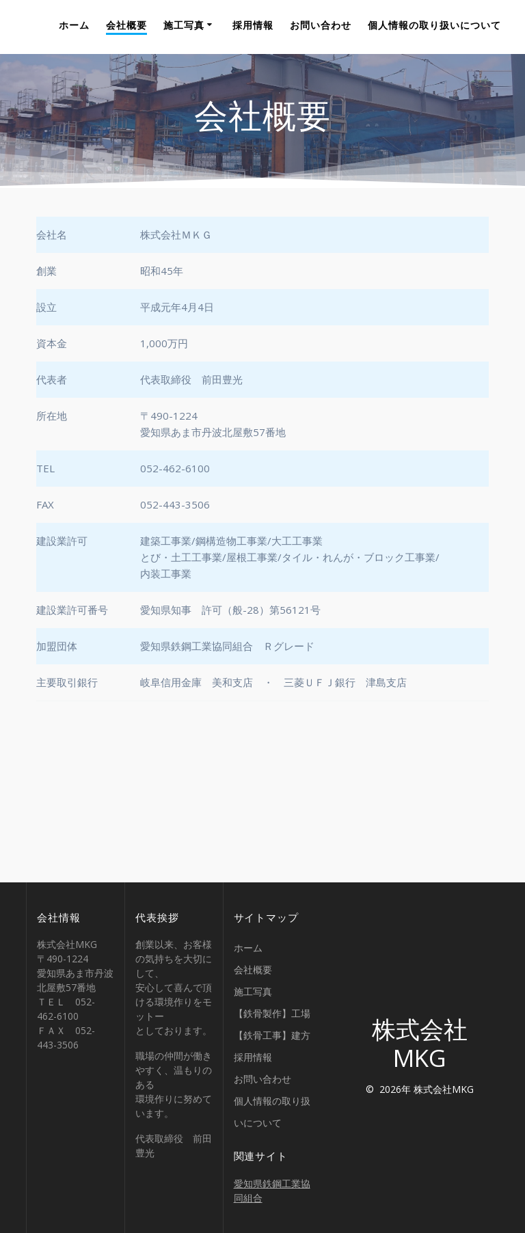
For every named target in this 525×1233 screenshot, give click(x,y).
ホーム (74, 24)
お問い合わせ (320, 24)
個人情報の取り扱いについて (434, 24)
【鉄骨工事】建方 (272, 1035)
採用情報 (252, 24)
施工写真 (183, 24)
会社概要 (126, 24)
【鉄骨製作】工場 (272, 1013)
